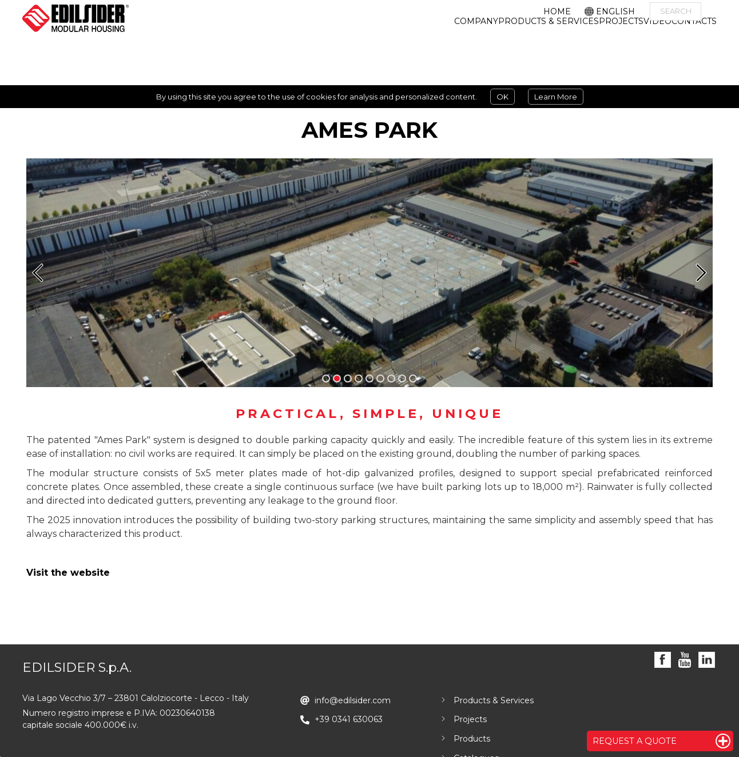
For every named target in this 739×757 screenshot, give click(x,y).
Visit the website (68, 572)
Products (472, 739)
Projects (470, 719)
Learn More (555, 96)
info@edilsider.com (353, 700)
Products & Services (494, 700)
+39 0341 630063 (349, 719)
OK (502, 96)
